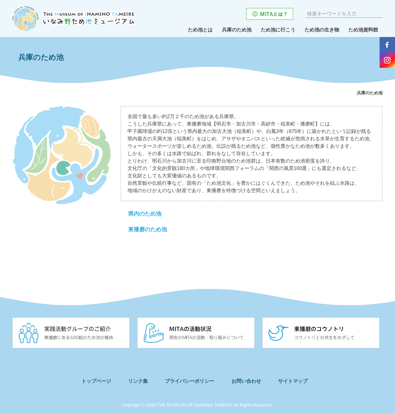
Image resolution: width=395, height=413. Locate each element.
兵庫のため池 (237, 29)
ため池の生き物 (322, 29)
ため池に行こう (278, 29)
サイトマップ (300, 381)
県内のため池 (144, 214)
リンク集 (137, 381)
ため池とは (200, 29)
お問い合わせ (251, 381)
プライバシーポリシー (192, 381)
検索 (377, 14)
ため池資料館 (363, 29)
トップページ (92, 381)
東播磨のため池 (147, 230)
